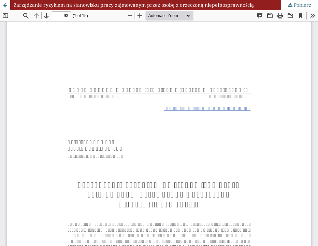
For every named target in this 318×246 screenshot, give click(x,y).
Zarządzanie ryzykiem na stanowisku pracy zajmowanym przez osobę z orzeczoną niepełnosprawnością (134, 5)
